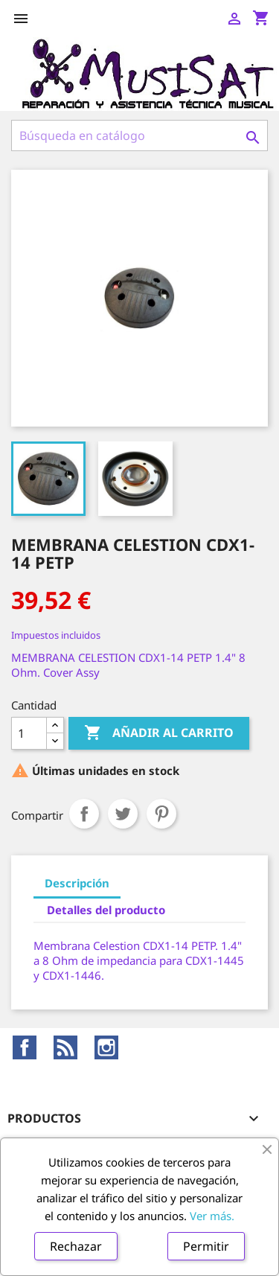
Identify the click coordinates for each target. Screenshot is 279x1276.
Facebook (24, 1047)
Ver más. (212, 1215)
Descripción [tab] (77, 882)
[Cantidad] (29, 733)
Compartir (84, 814)
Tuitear (123, 814)
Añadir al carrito (159, 733)
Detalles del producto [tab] (106, 909)
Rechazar (76, 1246)
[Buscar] (139, 135)
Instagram (106, 1047)
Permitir (206, 1246)
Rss (65, 1047)
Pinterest (161, 814)
